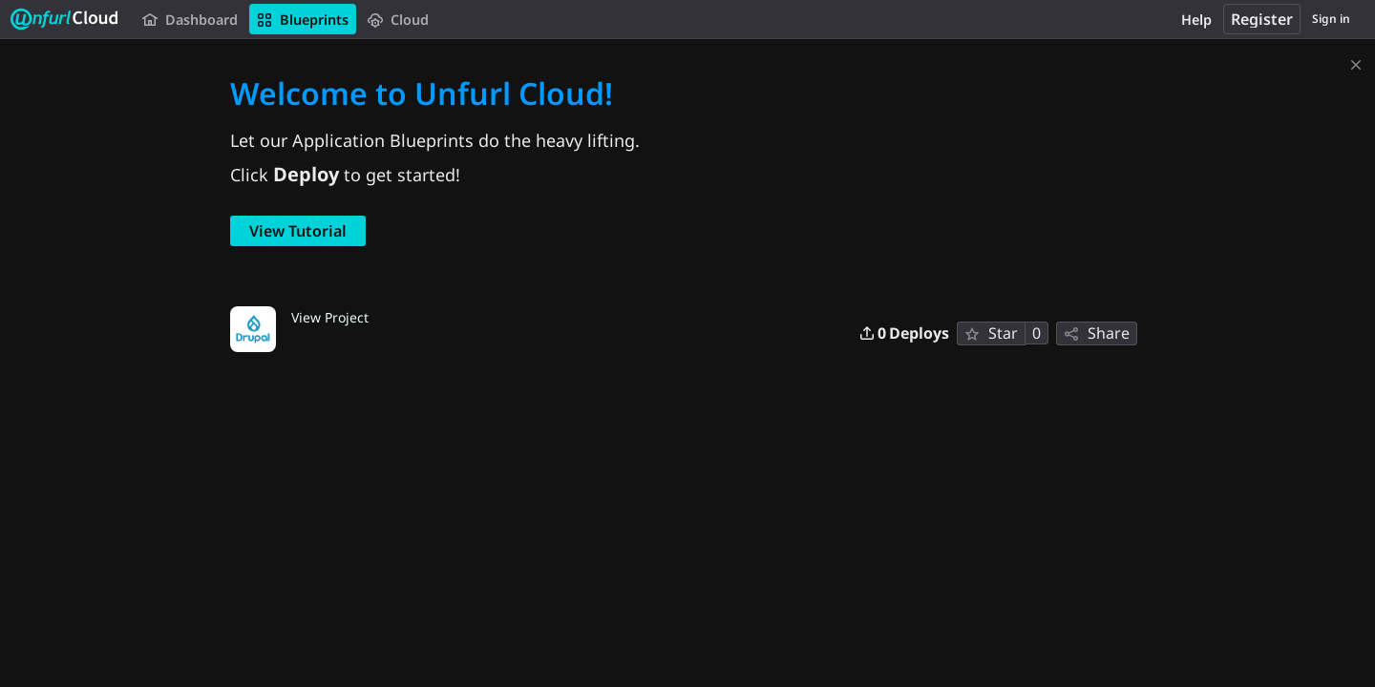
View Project (330, 316)
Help (1196, 19)
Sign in (1331, 18)
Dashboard (190, 19)
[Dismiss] (1356, 61)
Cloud (398, 19)
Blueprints (303, 19)
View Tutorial (298, 230)
